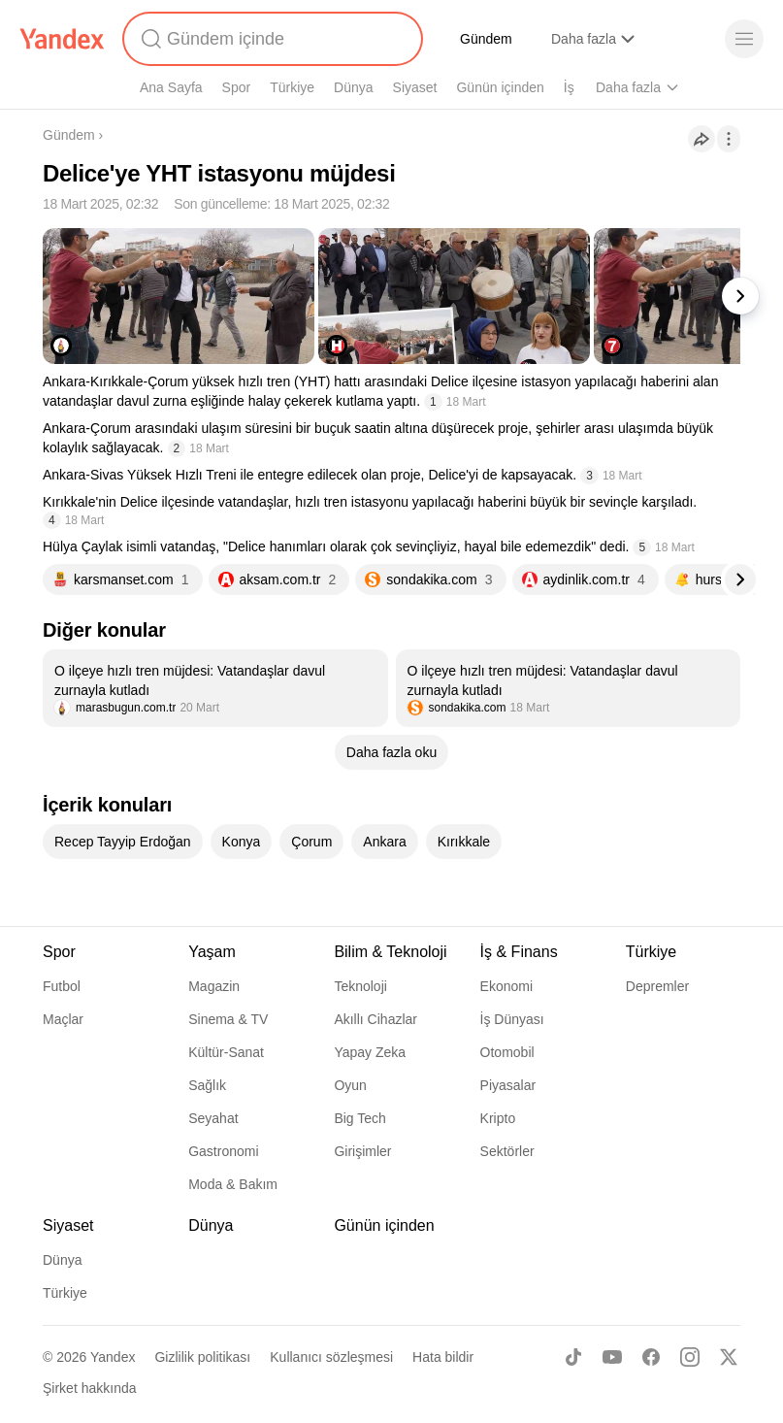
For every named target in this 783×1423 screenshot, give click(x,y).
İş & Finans (519, 951)
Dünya (353, 87)
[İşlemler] (728, 138)
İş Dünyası (512, 1019)
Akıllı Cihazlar (375, 1019)
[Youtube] (612, 1357)
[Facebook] (651, 1357)
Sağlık (207, 1085)
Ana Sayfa (171, 87)
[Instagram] (690, 1357)
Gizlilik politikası (202, 1357)
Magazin (214, 986)
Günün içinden (499, 87)
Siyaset (415, 87)
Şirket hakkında (90, 1388)
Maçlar (63, 1019)
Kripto (498, 1118)
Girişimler (362, 1151)
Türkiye (292, 87)
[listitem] (215, 688)
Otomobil (507, 1052)
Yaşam (212, 951)
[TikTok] (573, 1357)
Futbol (62, 986)
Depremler (657, 986)
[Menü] (744, 38)
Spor (236, 87)
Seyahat (213, 1118)
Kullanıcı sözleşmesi (331, 1357)
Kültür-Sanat (226, 1052)
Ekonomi (506, 986)
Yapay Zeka (370, 1052)
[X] (728, 1357)
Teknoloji (360, 986)
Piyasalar (508, 1085)
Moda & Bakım (232, 1184)
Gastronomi (223, 1151)
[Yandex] (62, 39)
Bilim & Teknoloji (390, 951)
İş (569, 87)
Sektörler (507, 1151)
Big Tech (359, 1118)
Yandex (112, 1357)
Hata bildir (442, 1357)
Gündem (486, 39)
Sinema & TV (228, 1019)
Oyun (350, 1085)
